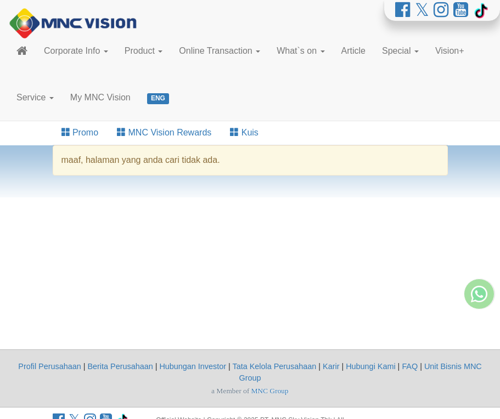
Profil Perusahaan (49, 366)
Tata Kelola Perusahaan (275, 366)
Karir (331, 366)
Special (400, 50)
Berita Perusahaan (120, 366)
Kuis (244, 132)
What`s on (300, 50)
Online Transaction (219, 50)
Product (144, 50)
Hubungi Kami (370, 366)
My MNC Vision (100, 97)
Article (353, 50)
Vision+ (449, 50)
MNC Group (270, 391)
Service (35, 97)
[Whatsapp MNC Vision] (479, 342)
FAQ (410, 366)
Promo (80, 132)
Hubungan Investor (192, 366)
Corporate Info (76, 50)
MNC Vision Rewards (164, 132)
